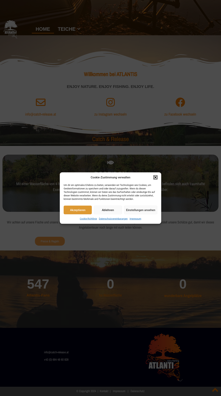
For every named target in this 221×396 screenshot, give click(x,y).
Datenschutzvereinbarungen (113, 218)
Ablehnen (108, 210)
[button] (155, 177)
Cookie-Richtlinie (88, 218)
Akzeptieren (77, 210)
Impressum (135, 218)
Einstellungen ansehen (140, 210)
